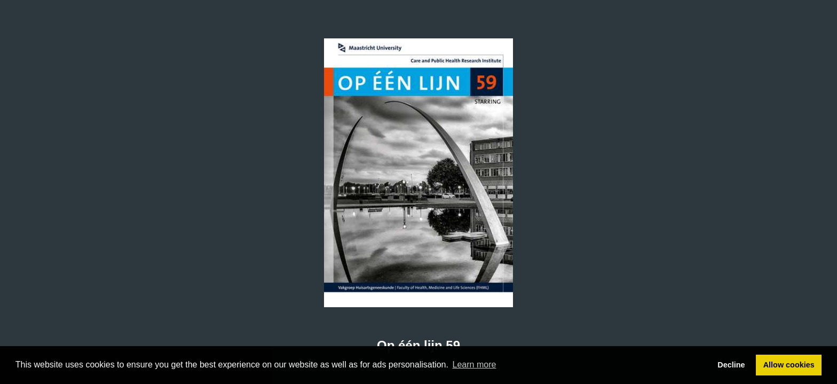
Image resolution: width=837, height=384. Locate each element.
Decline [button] (731, 365)
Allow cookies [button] (789, 365)
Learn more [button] (474, 364)
